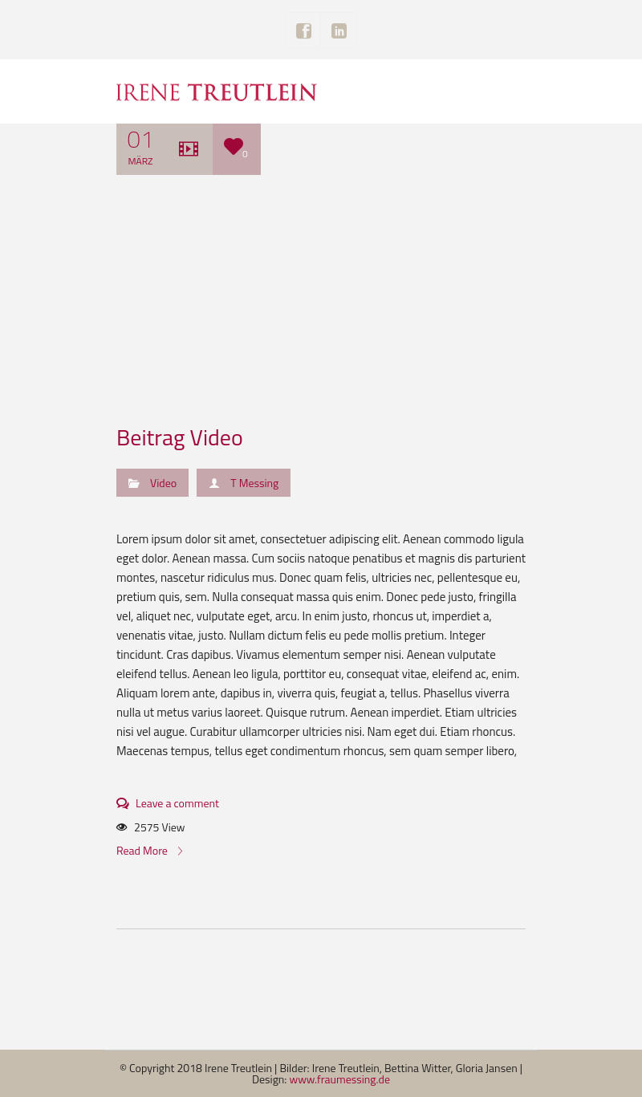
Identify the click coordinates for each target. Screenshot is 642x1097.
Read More (149, 850)
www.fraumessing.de (340, 1079)
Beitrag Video (179, 437)
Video (163, 482)
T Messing (254, 482)
